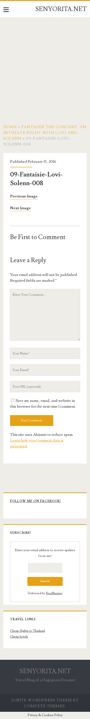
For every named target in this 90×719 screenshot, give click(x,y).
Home (10, 126)
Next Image (20, 208)
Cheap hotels (19, 637)
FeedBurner (54, 593)
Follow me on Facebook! (35, 501)
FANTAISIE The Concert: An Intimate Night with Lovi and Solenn (44, 132)
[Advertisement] (45, 65)
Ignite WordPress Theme (41, 700)
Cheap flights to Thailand (27, 631)
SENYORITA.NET (61, 9)
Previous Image (24, 196)
